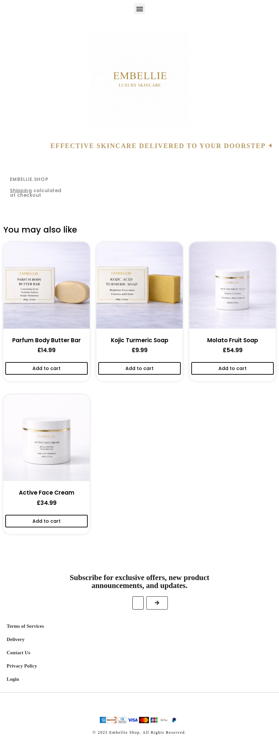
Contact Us (18, 652)
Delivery (15, 639)
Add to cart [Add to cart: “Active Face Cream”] (46, 521)
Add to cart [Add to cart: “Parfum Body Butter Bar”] (46, 368)
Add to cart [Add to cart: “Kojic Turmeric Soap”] (139, 368)
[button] (139, 8)
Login (13, 679)
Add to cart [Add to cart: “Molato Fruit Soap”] (232, 368)
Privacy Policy (22, 666)
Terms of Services (25, 626)
